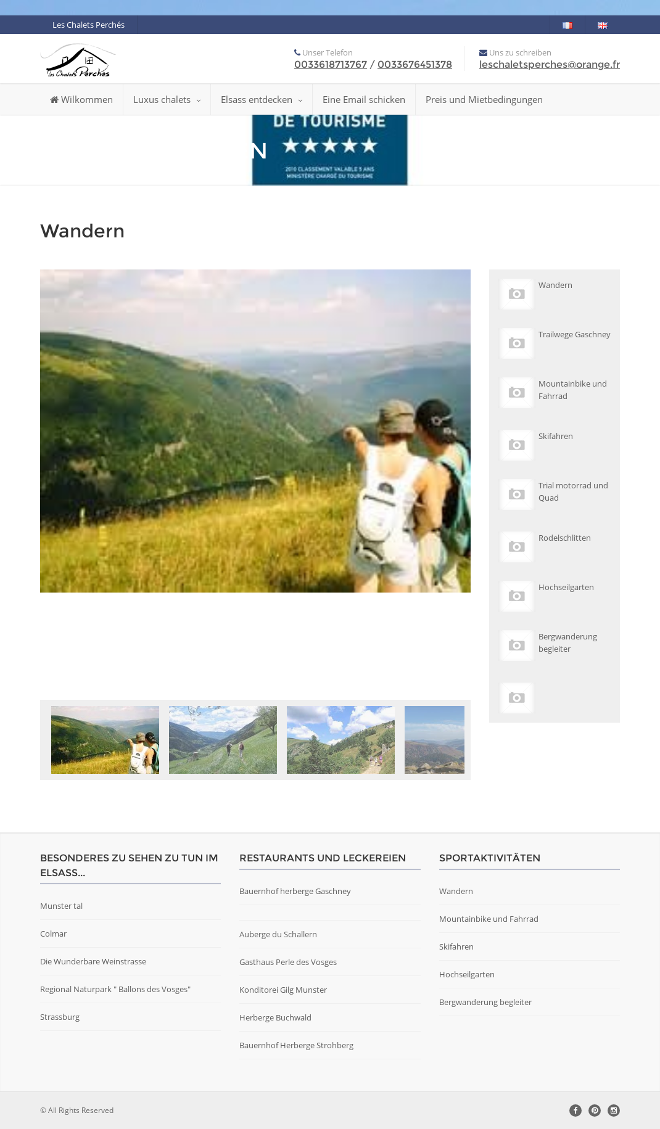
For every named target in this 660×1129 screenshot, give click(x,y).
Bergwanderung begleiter (485, 1002)
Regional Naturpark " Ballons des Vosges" (115, 989)
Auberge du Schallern (278, 934)
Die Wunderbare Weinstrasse (93, 961)
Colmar (53, 933)
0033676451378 (414, 64)
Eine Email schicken (364, 99)
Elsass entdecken (261, 99)
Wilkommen (81, 99)
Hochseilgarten (467, 974)
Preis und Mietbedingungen (484, 99)
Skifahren (456, 946)
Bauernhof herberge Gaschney (295, 891)
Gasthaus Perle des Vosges (288, 961)
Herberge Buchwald (275, 1017)
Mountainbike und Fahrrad (488, 918)
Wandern (456, 891)
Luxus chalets (166, 99)
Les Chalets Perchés (88, 24)
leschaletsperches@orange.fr (549, 64)
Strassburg (60, 1016)
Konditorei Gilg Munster (283, 989)
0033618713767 (330, 64)
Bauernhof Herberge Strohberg (296, 1045)
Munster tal (61, 905)
